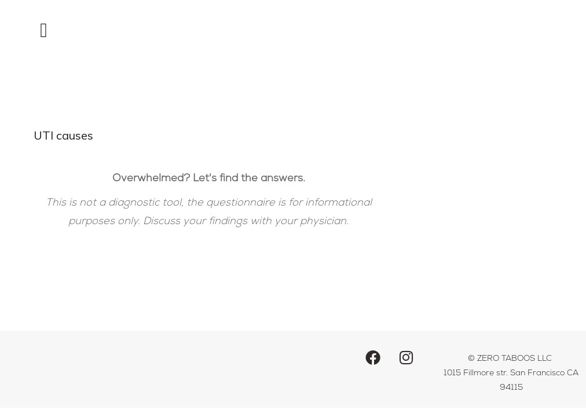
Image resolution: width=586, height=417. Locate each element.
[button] (44, 30)
